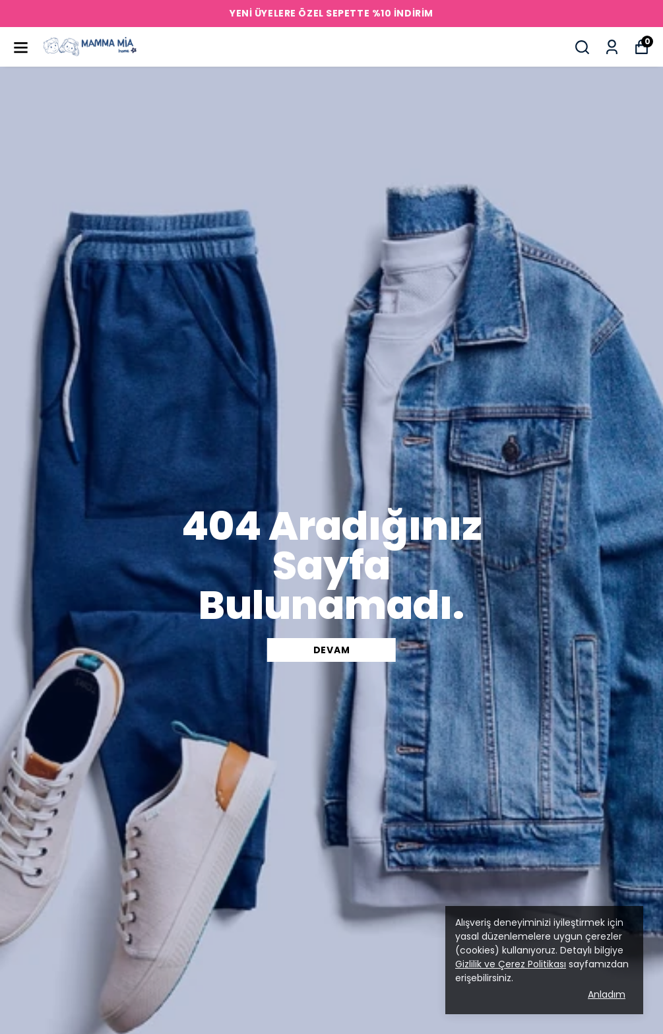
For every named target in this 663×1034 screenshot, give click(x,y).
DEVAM (331, 650)
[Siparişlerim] (612, 47)
